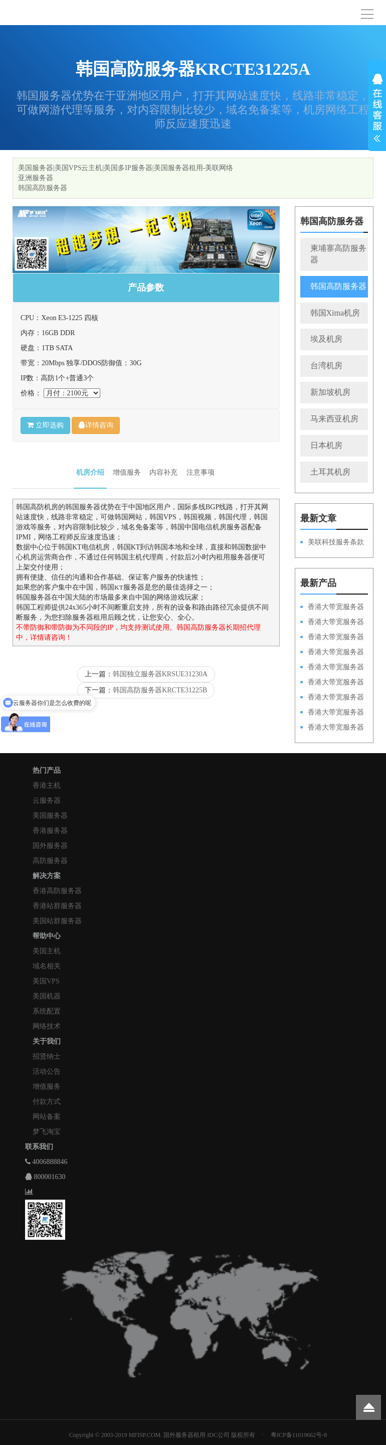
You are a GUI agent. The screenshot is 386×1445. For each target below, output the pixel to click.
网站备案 (47, 1116)
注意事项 (200, 472)
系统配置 (47, 1011)
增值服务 (127, 472)
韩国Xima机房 (335, 313)
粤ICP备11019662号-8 (299, 1434)
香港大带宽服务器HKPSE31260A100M (332, 652)
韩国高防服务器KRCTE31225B (160, 690)
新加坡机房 (330, 392)
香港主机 (47, 785)
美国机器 (47, 996)
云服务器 (47, 800)
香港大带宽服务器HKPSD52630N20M (332, 728)
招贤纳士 (47, 1056)
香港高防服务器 (57, 891)
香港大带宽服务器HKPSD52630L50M (332, 682)
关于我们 (47, 1041)
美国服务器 (50, 815)
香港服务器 (50, 830)
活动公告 (47, 1071)
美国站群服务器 (57, 921)
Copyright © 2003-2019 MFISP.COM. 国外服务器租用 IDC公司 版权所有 (162, 1434)
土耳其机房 (330, 472)
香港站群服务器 (57, 906)
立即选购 (45, 425)
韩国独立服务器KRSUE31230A (160, 674)
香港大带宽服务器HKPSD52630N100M (332, 607)
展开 (377, 109)
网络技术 (47, 1026)
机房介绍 (90, 472)
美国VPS (46, 981)
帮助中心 (47, 936)
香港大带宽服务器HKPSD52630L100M (332, 622)
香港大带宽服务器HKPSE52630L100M (332, 637)
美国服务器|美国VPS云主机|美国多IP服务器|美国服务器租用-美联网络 (125, 168)
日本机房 (326, 445)
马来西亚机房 (334, 418)
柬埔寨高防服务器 (338, 254)
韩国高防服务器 (42, 188)
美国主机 (47, 951)
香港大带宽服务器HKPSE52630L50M (332, 697)
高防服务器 (50, 860)
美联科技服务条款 (336, 542)
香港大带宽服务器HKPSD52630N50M (332, 667)
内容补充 (163, 472)
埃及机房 (326, 339)
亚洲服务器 (35, 178)
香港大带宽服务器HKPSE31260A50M (332, 712)
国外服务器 (50, 845)
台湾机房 (326, 365)
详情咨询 (95, 425)
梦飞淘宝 (47, 1131)
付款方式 (47, 1101)
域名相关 (47, 966)
